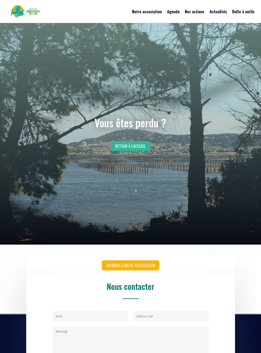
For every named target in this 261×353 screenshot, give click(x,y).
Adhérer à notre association (130, 265)
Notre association (147, 12)
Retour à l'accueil (130, 146)
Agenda (173, 12)
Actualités (218, 12)
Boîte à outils (243, 12)
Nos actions (194, 12)
